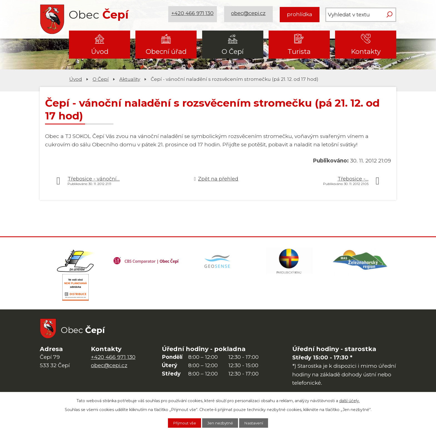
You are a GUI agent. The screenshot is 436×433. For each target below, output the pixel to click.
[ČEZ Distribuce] (75, 289)
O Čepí (233, 51)
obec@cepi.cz (249, 14)
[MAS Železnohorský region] (360, 262)
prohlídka (299, 14)
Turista (299, 51)
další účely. (349, 400)
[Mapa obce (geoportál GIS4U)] (218, 262)
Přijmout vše (182, 422)
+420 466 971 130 (193, 14)
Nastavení (256, 422)
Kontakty (366, 51)
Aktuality (129, 79)
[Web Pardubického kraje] (289, 262)
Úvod (99, 51)
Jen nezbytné (220, 422)
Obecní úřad (166, 51)
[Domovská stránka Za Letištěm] (75, 262)
